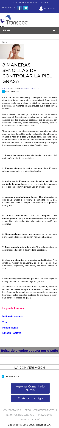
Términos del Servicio (20, 415)
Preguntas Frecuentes (40, 410)
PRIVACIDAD (45, 415)
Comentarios (10, 91)
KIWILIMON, (15, 88)
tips (4, 42)
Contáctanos (12, 410)
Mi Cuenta (49, 8)
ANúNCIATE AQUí (29, 420)
